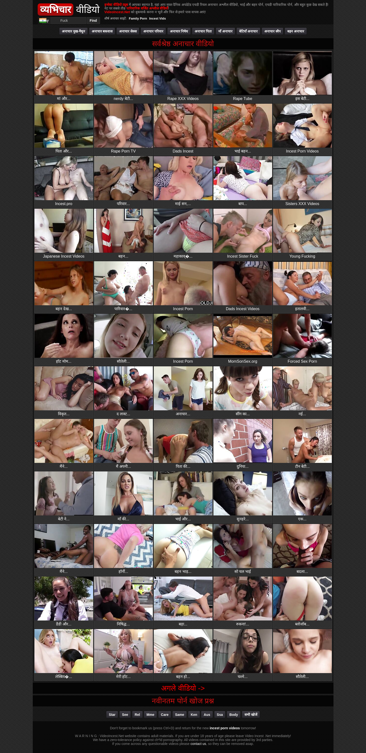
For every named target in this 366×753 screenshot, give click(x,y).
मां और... (63, 76)
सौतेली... (123, 338)
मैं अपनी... (123, 444)
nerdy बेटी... (123, 76)
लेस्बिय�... (63, 654)
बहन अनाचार (295, 31)
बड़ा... (183, 601)
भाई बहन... (242, 128)
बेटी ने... (63, 496)
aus (207, 715)
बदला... (302, 549)
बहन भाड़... (183, 549)
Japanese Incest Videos (63, 233)
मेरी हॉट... (123, 654)
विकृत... (63, 391)
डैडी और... (63, 601)
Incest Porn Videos (302, 128)
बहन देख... (63, 286)
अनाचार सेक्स (128, 31)
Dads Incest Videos (242, 286)
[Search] (64, 20)
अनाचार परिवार (153, 31)
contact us (198, 744)
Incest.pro (63, 181)
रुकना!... (242, 601)
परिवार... (123, 181)
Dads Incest (183, 128)
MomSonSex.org (242, 338)
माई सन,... (183, 181)
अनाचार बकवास (102, 31)
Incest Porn (183, 286)
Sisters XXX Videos (302, 181)
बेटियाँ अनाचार (248, 31)
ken (194, 715)
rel (137, 715)
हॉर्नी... (123, 549)
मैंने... (63, 444)
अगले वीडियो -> (183, 688)
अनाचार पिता (203, 31)
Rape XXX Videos (183, 76)
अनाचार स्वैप (272, 31)
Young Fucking (302, 233)
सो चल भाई (242, 549)
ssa (220, 715)
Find (93, 20)
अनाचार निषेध (179, 31)
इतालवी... (302, 286)
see (125, 715)
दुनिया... (242, 444)
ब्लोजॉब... (302, 601)
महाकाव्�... (183, 233)
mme (150, 715)
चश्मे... (242, 654)
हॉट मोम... (63, 338)
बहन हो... (183, 654)
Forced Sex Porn (302, 338)
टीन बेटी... (302, 444)
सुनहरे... (242, 496)
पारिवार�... (123, 286)
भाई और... (183, 496)
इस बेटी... (302, 76)
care (164, 715)
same (179, 715)
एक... (302, 496)
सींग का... (242, 391)
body (233, 715)
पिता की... (183, 444)
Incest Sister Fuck (242, 233)
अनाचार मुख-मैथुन (73, 31)
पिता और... (63, 128)
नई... (302, 391)
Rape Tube (242, 76)
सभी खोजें (250, 715)
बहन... (123, 233)
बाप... (242, 181)
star (112, 715)
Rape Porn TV (123, 128)
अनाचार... (183, 391)
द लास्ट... (123, 391)
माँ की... (123, 496)
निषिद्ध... (123, 601)
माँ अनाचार (225, 31)
